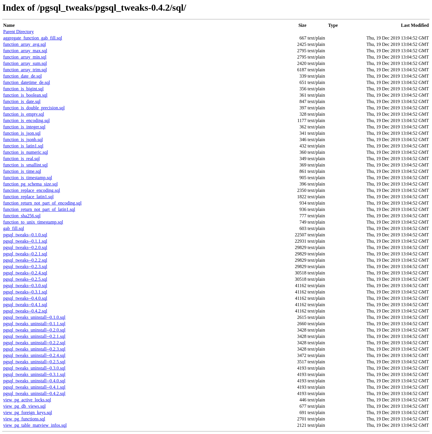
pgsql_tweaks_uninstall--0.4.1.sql (34, 387)
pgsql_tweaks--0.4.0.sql (25, 298)
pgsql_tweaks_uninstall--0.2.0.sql (34, 330)
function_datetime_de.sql (26, 82)
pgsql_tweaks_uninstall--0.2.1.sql (34, 336)
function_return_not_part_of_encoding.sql (42, 203)
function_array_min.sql (24, 57)
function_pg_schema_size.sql (30, 184)
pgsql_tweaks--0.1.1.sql (25, 241)
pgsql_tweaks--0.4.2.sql (25, 310)
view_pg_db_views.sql (24, 406)
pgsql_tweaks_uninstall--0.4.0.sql (34, 380)
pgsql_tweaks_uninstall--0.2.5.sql (34, 361)
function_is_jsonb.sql (23, 139)
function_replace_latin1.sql (28, 196)
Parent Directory (18, 31)
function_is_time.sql (22, 171)
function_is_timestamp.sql (27, 177)
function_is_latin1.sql (23, 145)
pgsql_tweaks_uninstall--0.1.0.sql (34, 317)
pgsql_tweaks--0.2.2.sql (25, 260)
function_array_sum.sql (25, 63)
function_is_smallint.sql (25, 164)
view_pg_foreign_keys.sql (27, 412)
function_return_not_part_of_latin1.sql (39, 209)
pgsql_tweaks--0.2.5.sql (25, 279)
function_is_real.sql (21, 158)
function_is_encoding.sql (26, 120)
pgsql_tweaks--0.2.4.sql (25, 272)
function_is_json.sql (21, 133)
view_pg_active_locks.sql (27, 399)
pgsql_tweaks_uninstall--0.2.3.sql (34, 349)
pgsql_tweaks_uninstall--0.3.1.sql (34, 374)
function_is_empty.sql (23, 114)
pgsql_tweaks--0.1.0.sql (25, 234)
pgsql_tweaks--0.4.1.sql (25, 304)
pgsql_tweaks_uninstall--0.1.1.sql (34, 323)
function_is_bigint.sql (23, 88)
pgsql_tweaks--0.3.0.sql (25, 285)
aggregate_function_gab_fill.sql (32, 37)
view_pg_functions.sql (24, 418)
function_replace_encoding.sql (31, 190)
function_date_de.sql (22, 76)
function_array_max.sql (25, 50)
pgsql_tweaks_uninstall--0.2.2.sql (34, 342)
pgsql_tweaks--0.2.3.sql (25, 266)
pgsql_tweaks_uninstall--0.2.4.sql (34, 355)
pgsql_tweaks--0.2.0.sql (25, 247)
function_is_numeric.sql (25, 152)
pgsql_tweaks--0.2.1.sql (25, 253)
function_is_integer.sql (24, 126)
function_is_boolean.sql (25, 95)
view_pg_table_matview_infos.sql (35, 425)
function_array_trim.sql (25, 69)
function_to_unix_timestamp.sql (33, 222)
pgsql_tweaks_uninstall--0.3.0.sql (34, 368)
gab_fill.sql (13, 228)
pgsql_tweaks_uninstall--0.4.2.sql (34, 393)
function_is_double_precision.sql (34, 107)
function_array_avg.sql (24, 44)
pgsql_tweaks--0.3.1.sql (25, 291)
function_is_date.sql (21, 101)
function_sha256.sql (21, 215)
